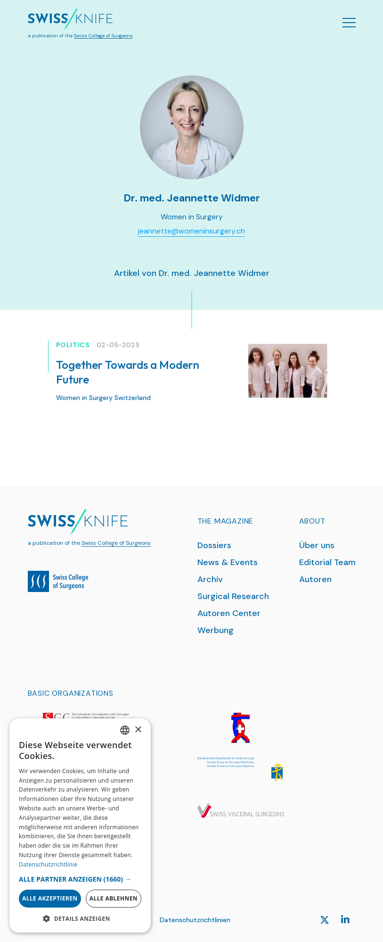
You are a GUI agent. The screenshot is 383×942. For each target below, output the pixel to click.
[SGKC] (240, 769)
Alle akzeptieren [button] (50, 898)
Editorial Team (327, 562)
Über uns (316, 545)
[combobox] (125, 730)
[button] (80, 879)
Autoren (315, 579)
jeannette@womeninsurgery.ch (191, 231)
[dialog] (80, 825)
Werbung (215, 630)
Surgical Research (233, 596)
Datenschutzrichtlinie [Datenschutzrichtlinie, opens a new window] (48, 864)
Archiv (210, 579)
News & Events (227, 562)
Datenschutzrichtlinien (195, 920)
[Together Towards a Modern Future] (287, 371)
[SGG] (240, 728)
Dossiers (214, 545)
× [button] (137, 730)
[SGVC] (240, 811)
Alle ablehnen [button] (114, 898)
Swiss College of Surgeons (103, 36)
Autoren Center (229, 613)
